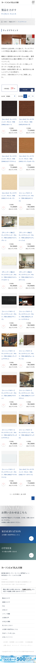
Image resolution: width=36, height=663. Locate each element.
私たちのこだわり (7, 625)
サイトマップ (15, 645)
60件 (29, 96)
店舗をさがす (6, 602)
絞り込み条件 (25, 89)
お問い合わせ (7, 645)
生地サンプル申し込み (8, 633)
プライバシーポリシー (26, 645)
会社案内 (5, 642)
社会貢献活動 (29, 642)
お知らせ (4, 610)
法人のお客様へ (20, 642)
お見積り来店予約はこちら (11, 535)
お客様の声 (5, 617)
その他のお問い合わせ (9, 551)
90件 (33, 96)
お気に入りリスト (7, 637)
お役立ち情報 (6, 621)
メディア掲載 (6, 614)
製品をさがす (6, 598)
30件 (25, 96)
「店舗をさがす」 (26, 589)
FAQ (3, 606)
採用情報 (11, 642)
